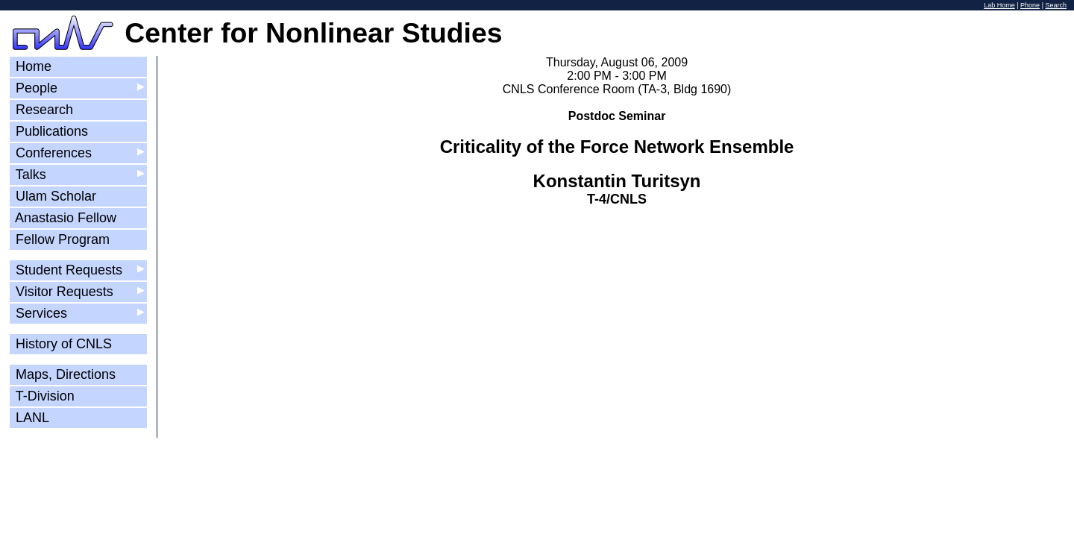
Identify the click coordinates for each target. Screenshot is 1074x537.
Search (1056, 5)
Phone (1030, 5)
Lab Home (999, 5)
